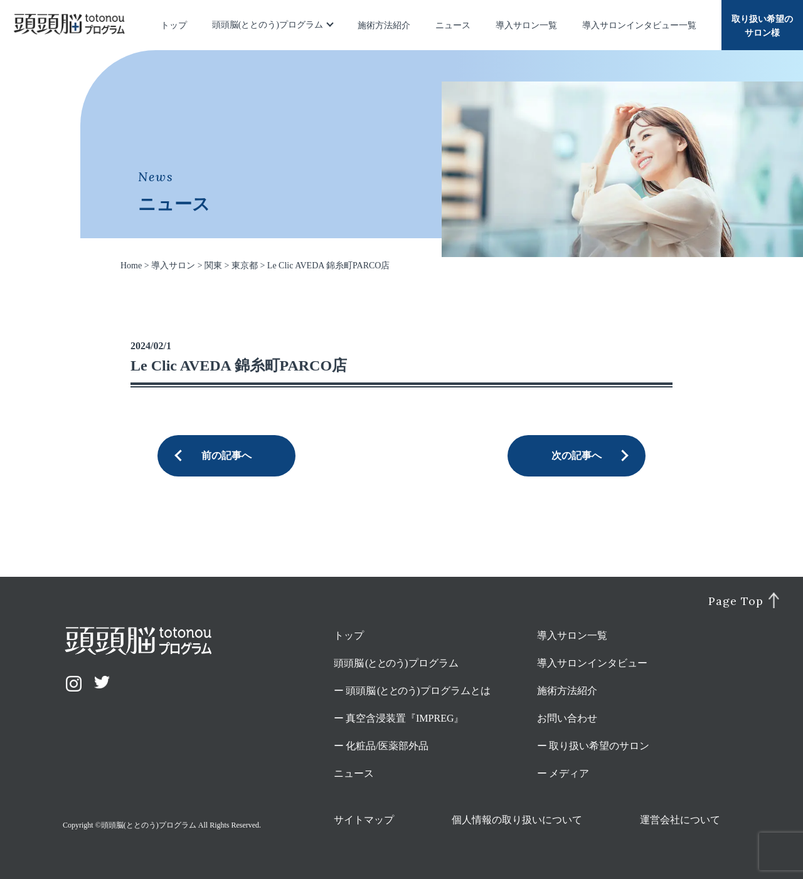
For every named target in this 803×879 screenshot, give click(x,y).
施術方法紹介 (384, 25)
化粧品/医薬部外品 (387, 745)
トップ (174, 25)
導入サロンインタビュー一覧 (639, 25)
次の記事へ (576, 455)
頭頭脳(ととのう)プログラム (267, 24)
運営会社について (680, 819)
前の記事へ (226, 455)
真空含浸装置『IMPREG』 (405, 718)
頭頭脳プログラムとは (418, 690)
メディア (569, 773)
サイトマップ (364, 819)
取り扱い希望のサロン (599, 745)
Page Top (735, 601)
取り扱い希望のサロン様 (762, 26)
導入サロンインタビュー (592, 663)
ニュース (453, 25)
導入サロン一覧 (526, 25)
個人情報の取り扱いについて (517, 819)
